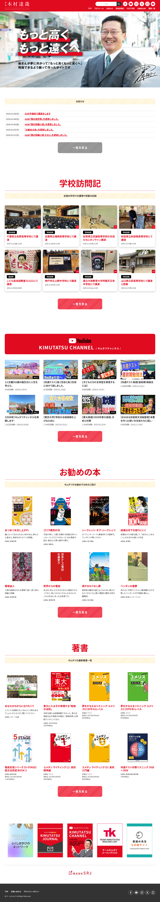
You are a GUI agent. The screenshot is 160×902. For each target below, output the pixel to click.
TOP (90, 8)
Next (156, 49)
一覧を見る (80, 148)
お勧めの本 (141, 8)
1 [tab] (77, 86)
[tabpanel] (80, 49)
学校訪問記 (120, 8)
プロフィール (99, 8)
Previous (4, 49)
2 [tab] (80, 86)
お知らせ (109, 8)
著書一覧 (152, 8)
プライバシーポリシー (31, 891)
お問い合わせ (16, 891)
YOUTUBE (131, 8)
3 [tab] (83, 86)
